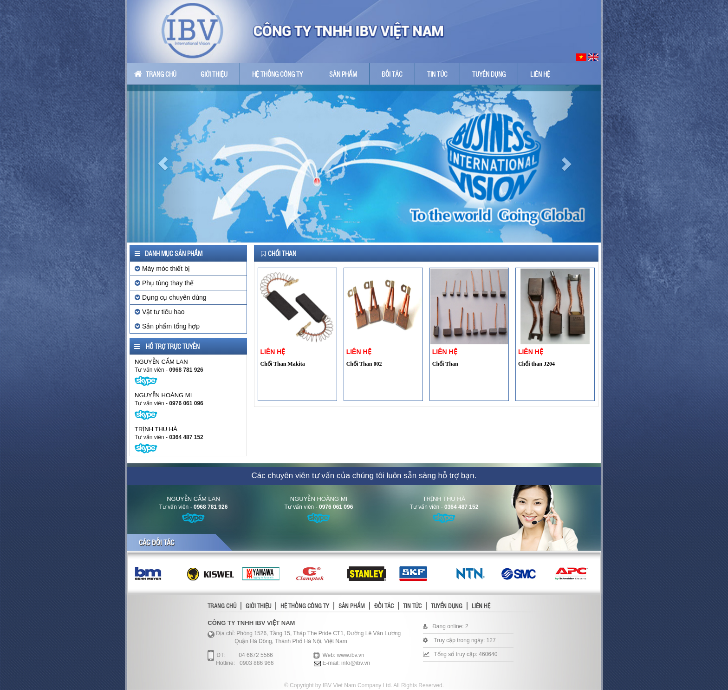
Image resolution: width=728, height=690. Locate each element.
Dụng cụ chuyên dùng (171, 297)
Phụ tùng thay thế (164, 283)
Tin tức (437, 74)
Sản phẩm (343, 74)
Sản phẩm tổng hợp (167, 326)
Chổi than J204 (536, 364)
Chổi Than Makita (282, 364)
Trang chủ (155, 74)
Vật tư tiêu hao (160, 311)
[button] (162, 164)
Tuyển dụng (489, 74)
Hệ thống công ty (277, 74)
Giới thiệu (214, 74)
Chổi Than (445, 364)
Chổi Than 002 (364, 364)
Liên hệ (540, 74)
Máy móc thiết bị (162, 268)
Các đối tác (156, 542)
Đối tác (392, 74)
